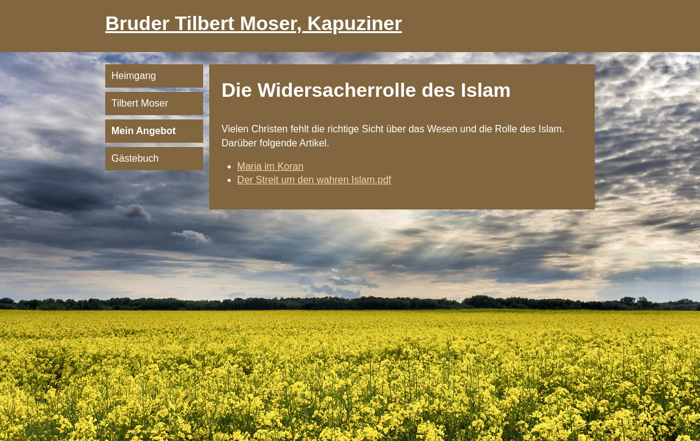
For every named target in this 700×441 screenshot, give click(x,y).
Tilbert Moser (139, 103)
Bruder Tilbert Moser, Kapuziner (253, 23)
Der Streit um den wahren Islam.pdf (314, 180)
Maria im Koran (270, 166)
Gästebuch (134, 158)
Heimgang (133, 75)
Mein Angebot (143, 131)
